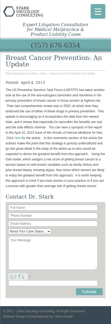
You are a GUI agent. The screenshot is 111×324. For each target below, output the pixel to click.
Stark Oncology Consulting (23, 12)
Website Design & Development (26, 316)
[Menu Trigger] (98, 11)
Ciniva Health (63, 316)
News (43, 73)
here (17, 138)
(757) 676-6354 (55, 45)
